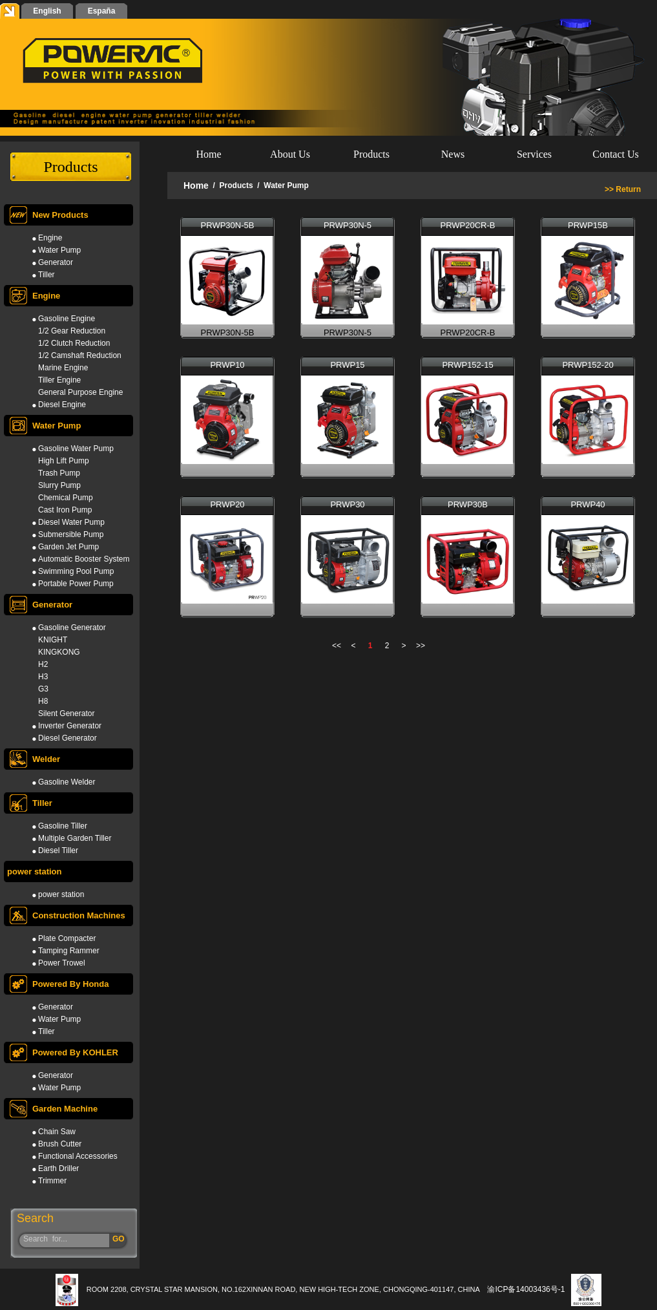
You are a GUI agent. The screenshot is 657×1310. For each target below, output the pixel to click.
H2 (43, 664)
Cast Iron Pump (65, 509)
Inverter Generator (69, 725)
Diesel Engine (62, 404)
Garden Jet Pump (68, 546)
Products (371, 154)
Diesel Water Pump (71, 522)
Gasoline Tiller (62, 825)
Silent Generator (66, 713)
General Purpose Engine (80, 392)
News (452, 154)
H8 (43, 701)
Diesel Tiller (58, 850)
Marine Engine (63, 367)
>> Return (623, 189)
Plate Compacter (67, 938)
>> (420, 645)
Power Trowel (61, 962)
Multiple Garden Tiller (74, 838)
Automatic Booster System (83, 559)
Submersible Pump (70, 534)
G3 (43, 688)
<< (336, 645)
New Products (48, 215)
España (102, 11)
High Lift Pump (63, 460)
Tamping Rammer (68, 950)
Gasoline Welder (67, 782)
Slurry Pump (59, 485)
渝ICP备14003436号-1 (526, 1289)
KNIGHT (52, 639)
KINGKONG (59, 652)
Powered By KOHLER (62, 1052)
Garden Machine (52, 1108)
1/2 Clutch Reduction (74, 343)
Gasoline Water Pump (76, 448)
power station (34, 871)
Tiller (46, 274)
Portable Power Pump (76, 583)
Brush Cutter (59, 1143)
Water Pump (59, 250)
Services (534, 154)
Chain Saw (57, 1131)
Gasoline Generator (72, 627)
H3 (43, 676)
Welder (33, 759)
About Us (290, 154)
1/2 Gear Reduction (71, 330)
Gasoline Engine (66, 318)
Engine (50, 237)
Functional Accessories (78, 1156)
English (47, 11)
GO (118, 1238)
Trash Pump (59, 473)
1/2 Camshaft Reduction (79, 355)
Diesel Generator (67, 738)
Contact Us (615, 154)
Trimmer (52, 1180)
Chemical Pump (65, 497)
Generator (55, 262)
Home (208, 154)
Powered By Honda (58, 984)
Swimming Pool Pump (76, 571)
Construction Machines (66, 915)
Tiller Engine (59, 380)
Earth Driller (58, 1168)
